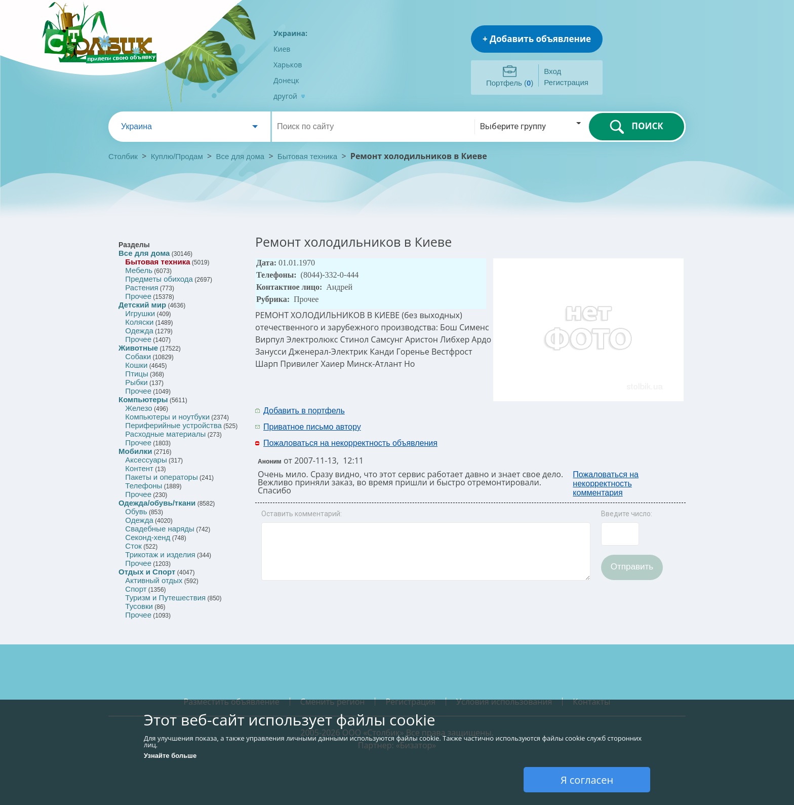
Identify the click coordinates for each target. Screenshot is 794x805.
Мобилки (135, 451)
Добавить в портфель (304, 410)
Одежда (139, 330)
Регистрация (566, 82)
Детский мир (142, 304)
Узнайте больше (170, 755)
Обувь (136, 511)
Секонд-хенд (147, 537)
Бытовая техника (307, 156)
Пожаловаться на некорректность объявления (350, 443)
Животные (138, 347)
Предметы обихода (159, 279)
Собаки (138, 356)
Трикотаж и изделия (160, 554)
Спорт (135, 589)
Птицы (136, 373)
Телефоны (143, 485)
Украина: (290, 33)
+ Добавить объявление (537, 39)
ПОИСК (636, 127)
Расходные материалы (165, 434)
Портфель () (509, 83)
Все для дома (240, 156)
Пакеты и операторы (161, 477)
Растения (141, 287)
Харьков (287, 64)
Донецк (286, 80)
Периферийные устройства (173, 425)
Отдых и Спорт (146, 571)
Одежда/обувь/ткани (156, 503)
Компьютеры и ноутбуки (167, 416)
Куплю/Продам (178, 156)
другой (289, 96)
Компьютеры (143, 399)
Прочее (138, 296)
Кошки (136, 365)
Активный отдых (153, 580)
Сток (133, 546)
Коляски (139, 322)
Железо (138, 408)
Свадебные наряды (159, 528)
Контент (139, 468)
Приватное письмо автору (312, 427)
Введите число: (626, 513)
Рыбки (136, 382)
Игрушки (140, 313)
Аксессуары (146, 459)
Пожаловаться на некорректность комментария (606, 483)
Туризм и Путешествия (165, 597)
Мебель (138, 270)
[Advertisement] (552, 418)
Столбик (123, 156)
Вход (552, 71)
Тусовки (139, 606)
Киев (281, 49)
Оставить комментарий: (301, 513)
